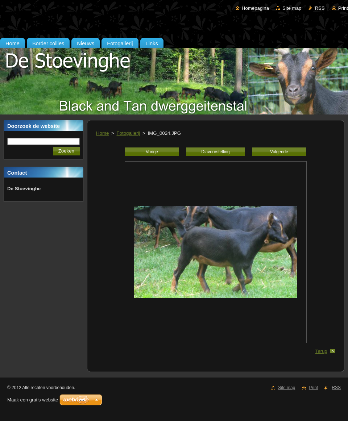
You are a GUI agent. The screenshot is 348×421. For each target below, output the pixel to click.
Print (343, 8)
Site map (291, 8)
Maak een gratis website (32, 400)
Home (102, 133)
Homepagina (255, 8)
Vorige (152, 151)
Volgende (279, 151)
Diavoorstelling (215, 151)
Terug (321, 351)
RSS (319, 8)
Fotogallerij (128, 133)
